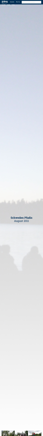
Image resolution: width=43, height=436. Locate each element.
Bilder (13, 4)
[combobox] (31, 2)
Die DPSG (4, 4)
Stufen (9, 4)
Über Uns (18, 1)
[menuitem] (5, 2)
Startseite (12, 1)
